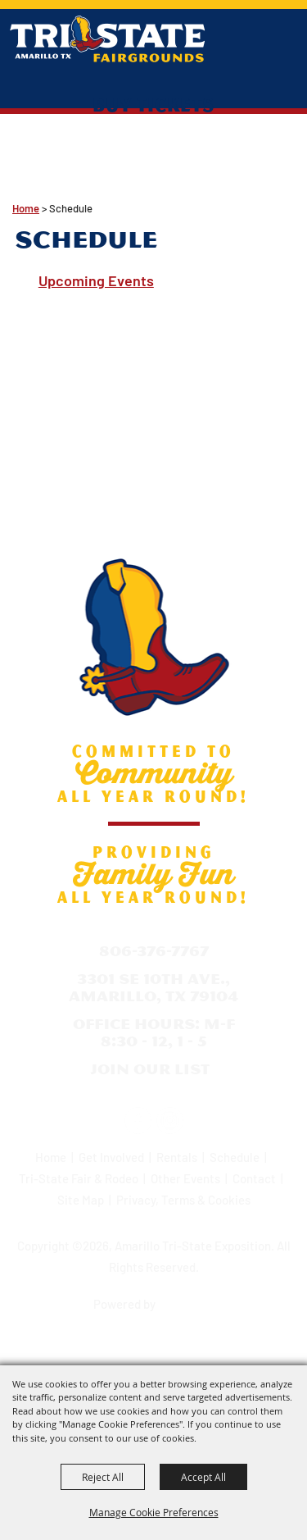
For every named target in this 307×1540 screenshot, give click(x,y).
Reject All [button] (103, 1476)
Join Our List (150, 1069)
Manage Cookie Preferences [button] (154, 1512)
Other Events (185, 1178)
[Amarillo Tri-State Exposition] (107, 39)
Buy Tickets (153, 104)
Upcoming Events (96, 280)
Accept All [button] (203, 1476)
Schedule (235, 1157)
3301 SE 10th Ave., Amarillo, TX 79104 (153, 987)
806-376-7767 (154, 950)
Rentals (176, 1157)
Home (25, 208)
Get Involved (111, 1157)
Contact (254, 1178)
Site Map (80, 1199)
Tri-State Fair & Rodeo (78, 1178)
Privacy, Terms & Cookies (183, 1199)
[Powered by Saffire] (187, 1299)
